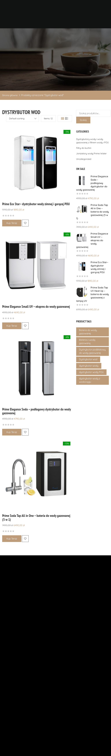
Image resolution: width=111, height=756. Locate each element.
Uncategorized (84, 162)
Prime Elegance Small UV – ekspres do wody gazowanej (36, 306)
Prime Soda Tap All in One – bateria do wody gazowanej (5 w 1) (36, 516)
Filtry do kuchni (84, 151)
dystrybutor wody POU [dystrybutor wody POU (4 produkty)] (91, 375)
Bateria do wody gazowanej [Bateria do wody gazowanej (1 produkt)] (88, 335)
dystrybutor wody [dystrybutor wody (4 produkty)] (88, 369)
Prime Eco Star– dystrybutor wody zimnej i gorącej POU (36, 204)
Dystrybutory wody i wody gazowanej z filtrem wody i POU (90, 142)
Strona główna (10, 95)
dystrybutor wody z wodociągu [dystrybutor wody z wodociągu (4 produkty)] (89, 383)
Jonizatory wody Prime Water (92, 156)
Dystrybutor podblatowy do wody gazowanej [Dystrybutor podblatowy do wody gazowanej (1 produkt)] (92, 354)
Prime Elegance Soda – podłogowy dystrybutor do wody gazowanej (36, 410)
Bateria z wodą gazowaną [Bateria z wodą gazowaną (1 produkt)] (87, 345)
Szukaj (83, 120)
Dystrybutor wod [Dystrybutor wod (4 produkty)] (88, 362)
